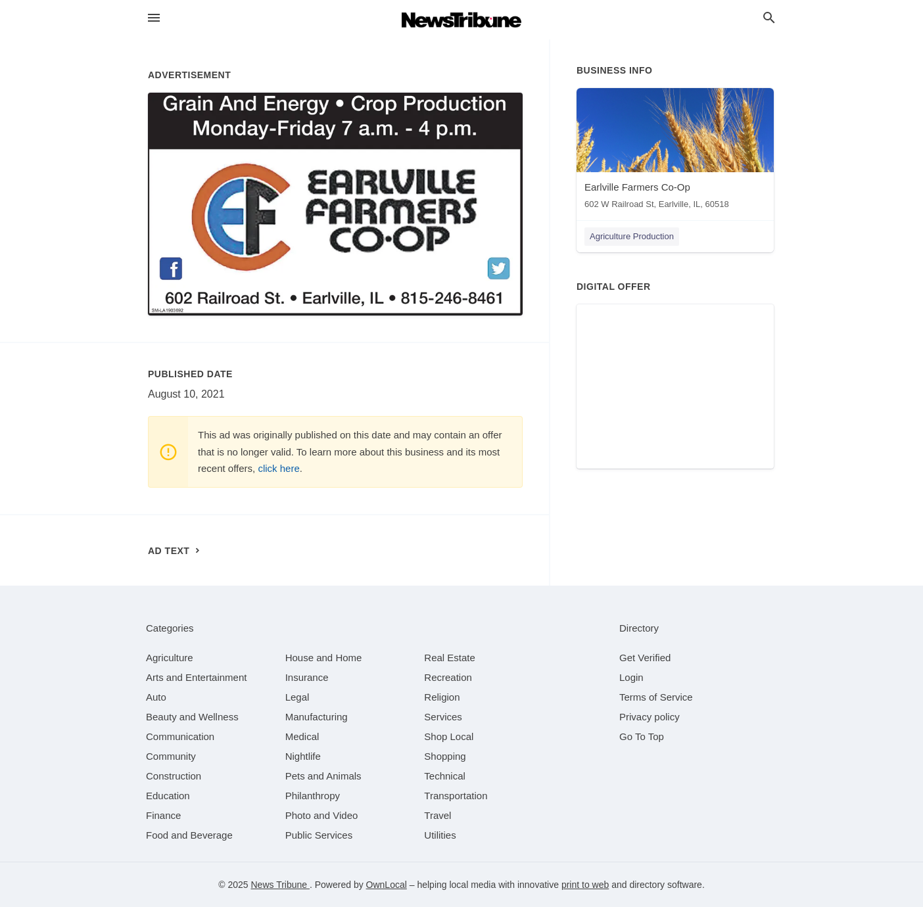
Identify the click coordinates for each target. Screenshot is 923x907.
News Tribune (279, 884)
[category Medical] (302, 736)
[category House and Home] (323, 657)
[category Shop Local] (448, 736)
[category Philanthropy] (312, 795)
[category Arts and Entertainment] (196, 677)
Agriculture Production (632, 236)
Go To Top (641, 736)
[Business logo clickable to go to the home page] (461, 19)
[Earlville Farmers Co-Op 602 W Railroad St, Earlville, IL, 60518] (675, 151)
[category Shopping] (444, 756)
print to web (585, 884)
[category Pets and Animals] (323, 775)
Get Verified (645, 657)
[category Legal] (297, 697)
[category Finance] (163, 815)
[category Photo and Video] (321, 815)
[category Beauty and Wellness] (192, 716)
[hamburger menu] (154, 18)
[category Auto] (156, 697)
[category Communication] (180, 736)
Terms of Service (656, 697)
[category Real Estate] (449, 657)
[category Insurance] (307, 677)
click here (278, 468)
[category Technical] (444, 775)
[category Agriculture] (169, 657)
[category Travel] (437, 815)
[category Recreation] (448, 677)
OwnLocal (386, 884)
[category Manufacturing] (316, 716)
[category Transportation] (455, 795)
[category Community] (171, 756)
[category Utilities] (440, 835)
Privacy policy (649, 716)
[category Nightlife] (303, 756)
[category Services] (443, 716)
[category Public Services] (319, 835)
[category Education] (168, 795)
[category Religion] (442, 697)
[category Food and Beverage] (189, 835)
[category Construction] (173, 775)
